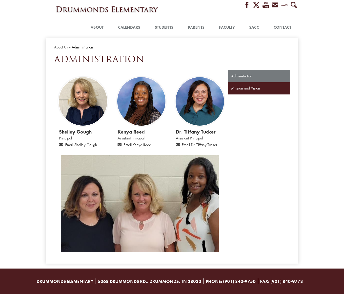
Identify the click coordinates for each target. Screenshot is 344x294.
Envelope (275, 5)
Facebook (247, 5)
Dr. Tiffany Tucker (196, 132)
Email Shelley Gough (81, 144)
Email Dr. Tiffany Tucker (199, 144)
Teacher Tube (284, 5)
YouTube (266, 5)
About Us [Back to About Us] (61, 47)
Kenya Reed (131, 132)
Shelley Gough (75, 132)
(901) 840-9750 (239, 281)
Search (294, 5)
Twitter (256, 5)
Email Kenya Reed (137, 144)
